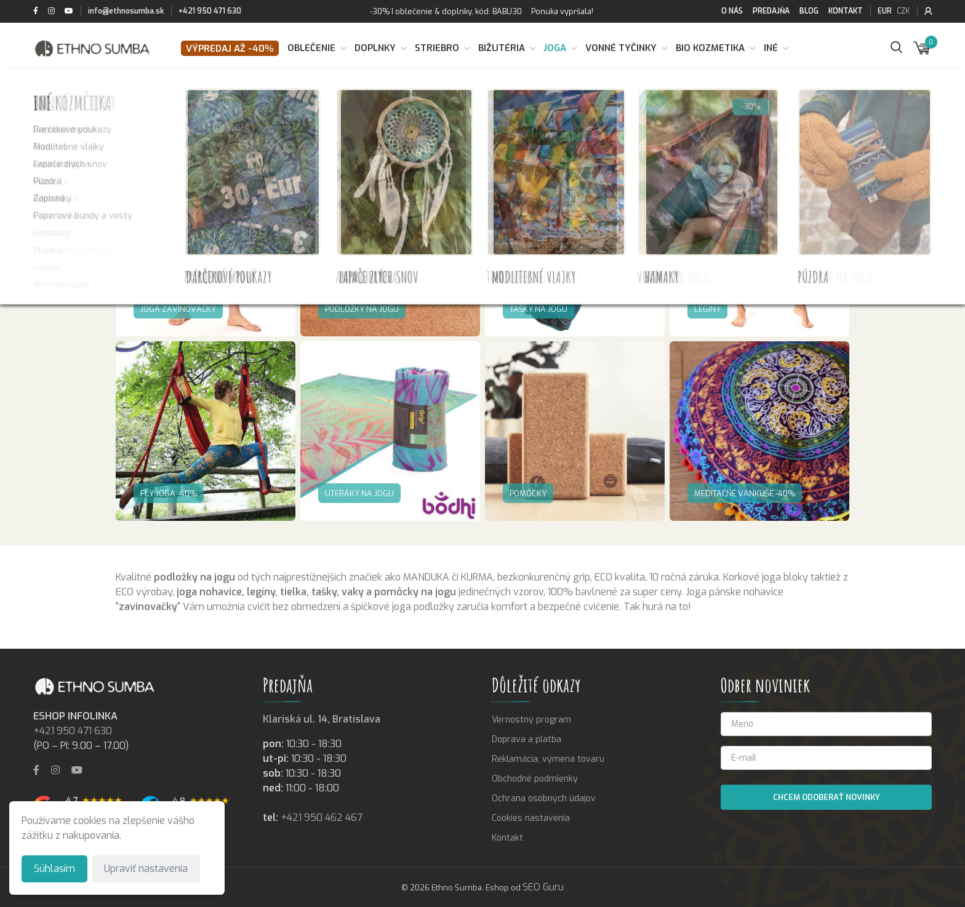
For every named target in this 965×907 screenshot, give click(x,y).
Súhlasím (54, 868)
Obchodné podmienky (535, 779)
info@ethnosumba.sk (126, 11)
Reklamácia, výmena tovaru (548, 759)
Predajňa (771, 11)
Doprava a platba (526, 739)
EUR (885, 11)
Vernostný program (531, 720)
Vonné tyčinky (621, 48)
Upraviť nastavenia (146, 868)
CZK (903, 11)
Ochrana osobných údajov (544, 798)
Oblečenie (311, 48)
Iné (771, 48)
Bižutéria (501, 48)
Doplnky (375, 48)
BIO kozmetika (710, 48)
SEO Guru (543, 887)
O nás (732, 11)
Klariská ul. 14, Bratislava (321, 719)
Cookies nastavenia (531, 818)
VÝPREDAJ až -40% (230, 48)
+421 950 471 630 (209, 11)
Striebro (437, 48)
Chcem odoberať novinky (826, 797)
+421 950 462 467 (321, 817)
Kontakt (845, 11)
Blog (809, 11)
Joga (554, 48)
